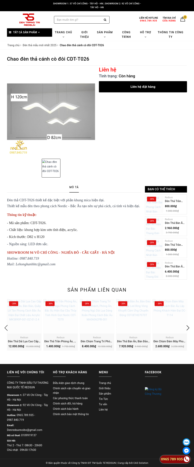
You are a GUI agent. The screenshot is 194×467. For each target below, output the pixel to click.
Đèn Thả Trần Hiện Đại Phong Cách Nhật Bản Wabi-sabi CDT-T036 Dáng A (174, 245)
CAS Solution (140, 462)
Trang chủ (63, 34)
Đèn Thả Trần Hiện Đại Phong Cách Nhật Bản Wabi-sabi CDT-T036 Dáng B (174, 201)
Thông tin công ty (170, 34)
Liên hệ (103, 409)
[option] (51, 111)
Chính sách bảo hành (66, 408)
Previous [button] (6, 328)
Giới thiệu (84, 34)
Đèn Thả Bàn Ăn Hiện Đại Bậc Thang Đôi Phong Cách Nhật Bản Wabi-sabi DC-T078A (175, 267)
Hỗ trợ (145, 34)
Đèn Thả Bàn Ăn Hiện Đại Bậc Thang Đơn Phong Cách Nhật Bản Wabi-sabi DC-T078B (174, 223)
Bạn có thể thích (161, 189)
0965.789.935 (25, 415)
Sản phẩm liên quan (97, 290)
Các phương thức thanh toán (70, 398)
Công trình (126, 34)
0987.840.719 (15, 419)
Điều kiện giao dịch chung (68, 383)
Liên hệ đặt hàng (143, 87)
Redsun (169, 197)
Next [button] (188, 328)
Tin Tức (103, 398)
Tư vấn (103, 404)
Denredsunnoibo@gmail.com (24, 429)
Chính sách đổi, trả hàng (68, 403)
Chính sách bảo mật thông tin (71, 414)
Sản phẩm (105, 34)
